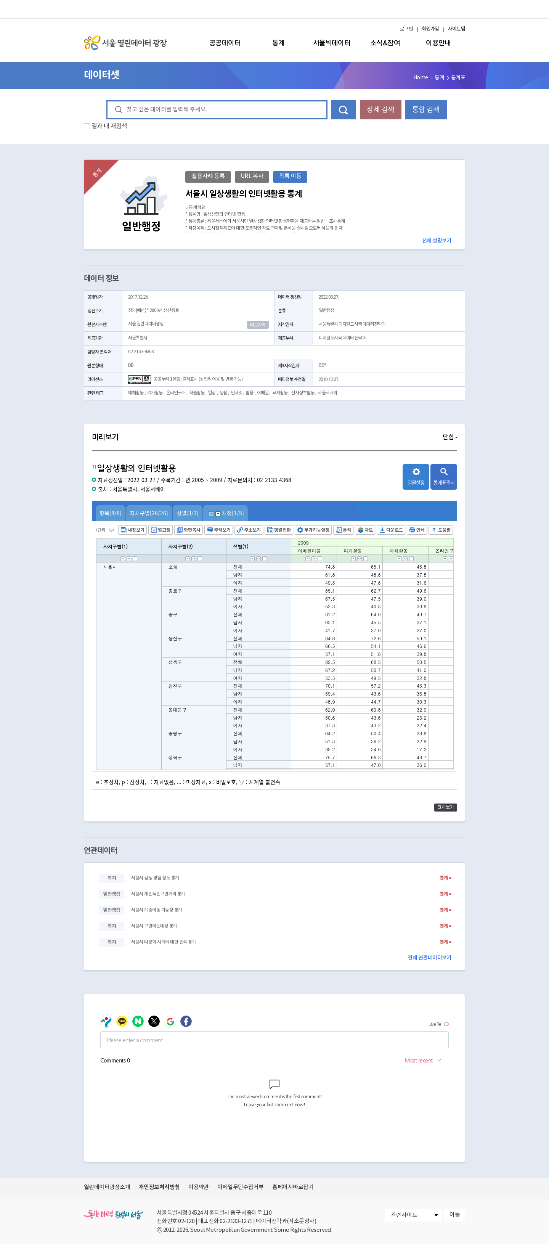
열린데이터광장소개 (107, 1187)
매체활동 (135, 393)
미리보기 (274, 437)
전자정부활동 (302, 393)
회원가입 (430, 29)
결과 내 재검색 (109, 126)
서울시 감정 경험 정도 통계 (155, 878)
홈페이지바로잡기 (292, 1187)
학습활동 (196, 393)
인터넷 (236, 393)
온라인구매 (176, 393)
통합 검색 (426, 110)
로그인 (406, 29)
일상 (211, 393)
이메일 (262, 393)
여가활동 (154, 393)
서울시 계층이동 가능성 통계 (156, 910)
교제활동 (279, 393)
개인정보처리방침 (159, 1187)
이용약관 (198, 1187)
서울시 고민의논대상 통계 (154, 926)
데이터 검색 (343, 109)
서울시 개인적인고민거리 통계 (158, 894)
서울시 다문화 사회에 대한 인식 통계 (163, 942)
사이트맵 (456, 29)
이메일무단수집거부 (240, 1187)
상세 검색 (380, 110)
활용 (249, 393)
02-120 (186, 1221)
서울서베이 (327, 393)
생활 (223, 393)
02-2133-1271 (236, 1221)
